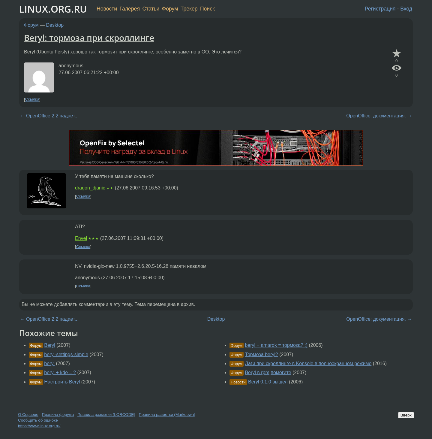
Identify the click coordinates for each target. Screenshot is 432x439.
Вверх (406, 415)
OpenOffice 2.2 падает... (52, 115)
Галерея (130, 9)
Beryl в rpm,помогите (268, 372)
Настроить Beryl (62, 381)
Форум (170, 9)
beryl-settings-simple (66, 354)
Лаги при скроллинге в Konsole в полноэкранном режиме (308, 363)
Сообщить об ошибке (38, 420)
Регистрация (380, 9)
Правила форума (58, 414)
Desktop (55, 25)
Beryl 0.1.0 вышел (267, 381)
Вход (406, 9)
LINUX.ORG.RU (53, 8)
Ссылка (32, 99)
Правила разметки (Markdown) (167, 414)
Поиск (207, 9)
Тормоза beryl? (261, 354)
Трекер (189, 9)
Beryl (49, 345)
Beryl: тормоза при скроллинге (89, 37)
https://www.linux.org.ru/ (39, 426)
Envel (81, 238)
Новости (107, 9)
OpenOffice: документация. (376, 115)
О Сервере (28, 414)
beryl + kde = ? (60, 372)
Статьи (150, 9)
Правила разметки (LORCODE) (106, 414)
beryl (49, 363)
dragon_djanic (90, 187)
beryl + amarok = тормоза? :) (276, 345)
